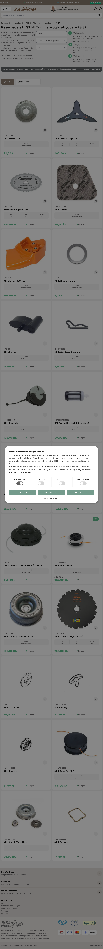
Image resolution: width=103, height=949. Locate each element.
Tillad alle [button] (80, 493)
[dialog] (51, 474)
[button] (51, 499)
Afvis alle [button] (22, 493)
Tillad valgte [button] (51, 493)
